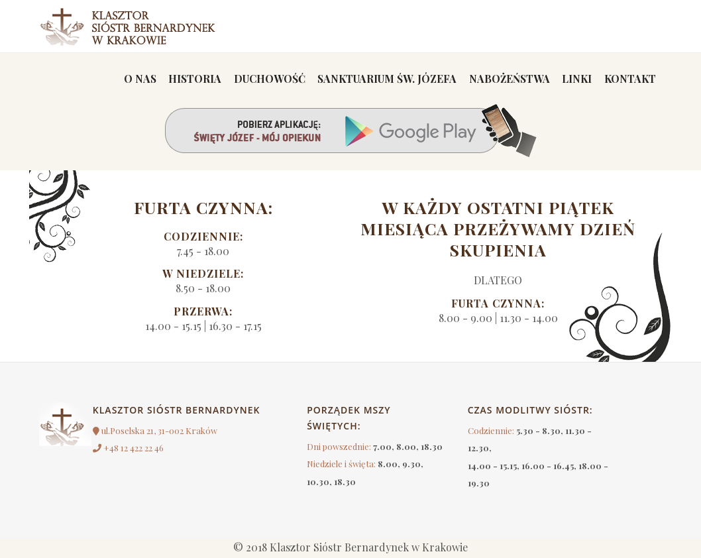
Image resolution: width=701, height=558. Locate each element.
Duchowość (257, 79)
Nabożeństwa (502, 79)
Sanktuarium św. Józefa (376, 79)
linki (572, 79)
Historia (181, 79)
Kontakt (628, 79)
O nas (124, 79)
